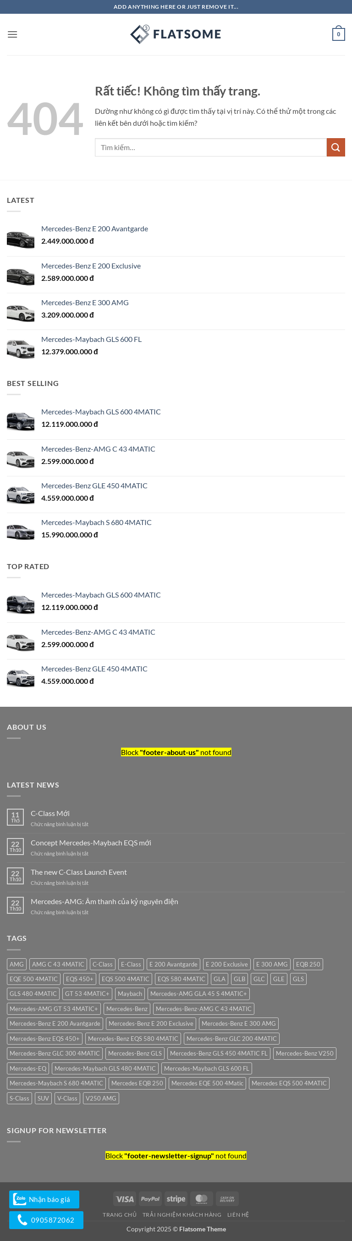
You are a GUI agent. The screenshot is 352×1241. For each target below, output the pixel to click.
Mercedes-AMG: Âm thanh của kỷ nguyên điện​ (104, 901)
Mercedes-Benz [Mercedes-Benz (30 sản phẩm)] (127, 1008)
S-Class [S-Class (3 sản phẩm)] (19, 1098)
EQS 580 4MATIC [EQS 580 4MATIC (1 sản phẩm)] (181, 979)
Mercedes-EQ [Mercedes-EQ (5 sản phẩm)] (28, 1068)
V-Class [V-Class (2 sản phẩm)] (67, 1098)
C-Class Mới (50, 813)
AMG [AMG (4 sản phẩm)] (17, 964)
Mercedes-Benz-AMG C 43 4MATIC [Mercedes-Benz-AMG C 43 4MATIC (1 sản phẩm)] (204, 1008)
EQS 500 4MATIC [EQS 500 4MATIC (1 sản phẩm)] (125, 979)
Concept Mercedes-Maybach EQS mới (91, 842)
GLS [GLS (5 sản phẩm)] (298, 979)
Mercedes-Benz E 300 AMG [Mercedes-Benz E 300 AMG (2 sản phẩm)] (239, 1023)
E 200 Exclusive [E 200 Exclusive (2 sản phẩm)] (227, 964)
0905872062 (46, 1220)
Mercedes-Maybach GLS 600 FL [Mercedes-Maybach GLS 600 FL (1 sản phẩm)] (206, 1068)
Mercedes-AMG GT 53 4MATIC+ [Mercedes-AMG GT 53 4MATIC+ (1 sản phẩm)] (54, 1008)
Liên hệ (238, 1214)
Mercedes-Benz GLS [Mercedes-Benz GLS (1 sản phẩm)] (135, 1053)
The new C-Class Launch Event (79, 871)
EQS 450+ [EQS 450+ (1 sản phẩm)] (80, 979)
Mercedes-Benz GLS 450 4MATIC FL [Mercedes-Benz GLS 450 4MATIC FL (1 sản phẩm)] (219, 1053)
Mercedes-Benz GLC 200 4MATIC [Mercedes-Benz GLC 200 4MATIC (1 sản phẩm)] (232, 1038)
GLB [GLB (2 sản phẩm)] (239, 979)
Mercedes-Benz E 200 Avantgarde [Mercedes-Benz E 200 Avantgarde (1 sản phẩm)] (55, 1023)
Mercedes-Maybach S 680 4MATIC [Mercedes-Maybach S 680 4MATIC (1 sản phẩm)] (56, 1083)
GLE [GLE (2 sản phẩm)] (279, 979)
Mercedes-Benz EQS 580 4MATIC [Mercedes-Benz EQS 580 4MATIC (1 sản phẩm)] (133, 1038)
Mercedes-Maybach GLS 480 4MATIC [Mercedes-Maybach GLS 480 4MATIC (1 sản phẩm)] (105, 1068)
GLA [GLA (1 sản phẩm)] (220, 979)
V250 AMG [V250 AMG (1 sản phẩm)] (101, 1098)
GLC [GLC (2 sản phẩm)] (259, 979)
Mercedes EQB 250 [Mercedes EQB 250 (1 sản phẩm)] (137, 1083)
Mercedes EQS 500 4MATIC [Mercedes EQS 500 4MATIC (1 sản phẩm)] (289, 1083)
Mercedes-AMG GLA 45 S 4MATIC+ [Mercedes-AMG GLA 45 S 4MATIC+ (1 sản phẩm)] (198, 993)
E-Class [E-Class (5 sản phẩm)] (131, 964)
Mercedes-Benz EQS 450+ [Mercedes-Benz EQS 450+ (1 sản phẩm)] (45, 1038)
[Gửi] (336, 147)
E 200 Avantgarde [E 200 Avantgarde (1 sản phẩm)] (173, 964)
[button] (12, 34)
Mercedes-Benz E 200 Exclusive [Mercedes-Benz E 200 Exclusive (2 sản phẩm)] (151, 1023)
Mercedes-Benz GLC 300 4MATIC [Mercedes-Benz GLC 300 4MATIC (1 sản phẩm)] (55, 1053)
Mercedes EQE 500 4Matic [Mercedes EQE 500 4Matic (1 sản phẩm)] (207, 1083)
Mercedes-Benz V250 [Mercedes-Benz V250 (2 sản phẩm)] (305, 1053)
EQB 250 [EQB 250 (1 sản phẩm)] (308, 964)
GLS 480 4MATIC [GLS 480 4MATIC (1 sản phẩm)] (33, 993)
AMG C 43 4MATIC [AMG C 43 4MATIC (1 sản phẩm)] (58, 964)
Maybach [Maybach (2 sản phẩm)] (130, 993)
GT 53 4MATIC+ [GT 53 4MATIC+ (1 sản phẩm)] (87, 993)
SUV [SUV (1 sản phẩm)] (43, 1098)
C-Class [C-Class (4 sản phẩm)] (103, 964)
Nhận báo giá (44, 1199)
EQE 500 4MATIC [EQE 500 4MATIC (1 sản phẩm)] (34, 979)
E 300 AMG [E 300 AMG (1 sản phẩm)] (272, 964)
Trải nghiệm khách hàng (182, 1214)
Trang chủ (120, 1214)
